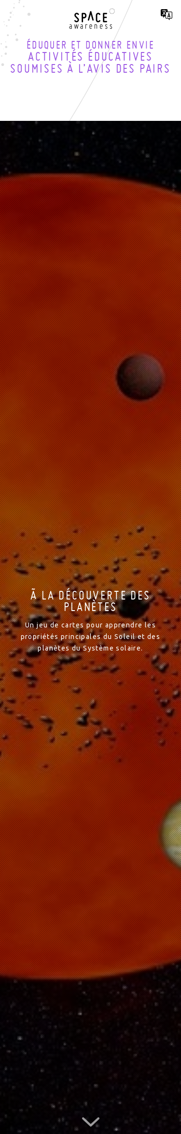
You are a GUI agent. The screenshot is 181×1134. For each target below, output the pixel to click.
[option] (90, 621)
